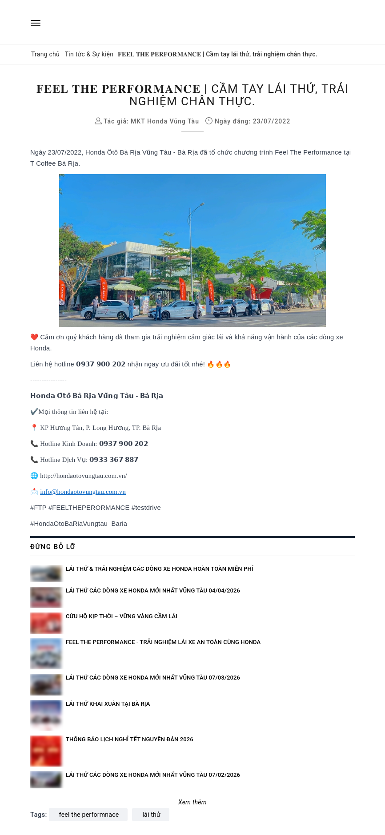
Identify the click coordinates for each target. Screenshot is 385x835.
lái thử (151, 814)
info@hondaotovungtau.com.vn (83, 491)
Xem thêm (192, 802)
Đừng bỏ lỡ (53, 547)
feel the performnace (89, 814)
